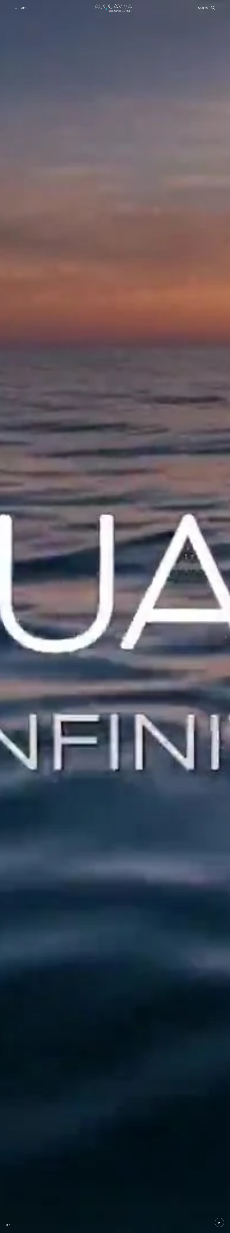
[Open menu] (21, 8)
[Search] (206, 8)
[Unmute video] (8, 1225)
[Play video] (219, 1222)
